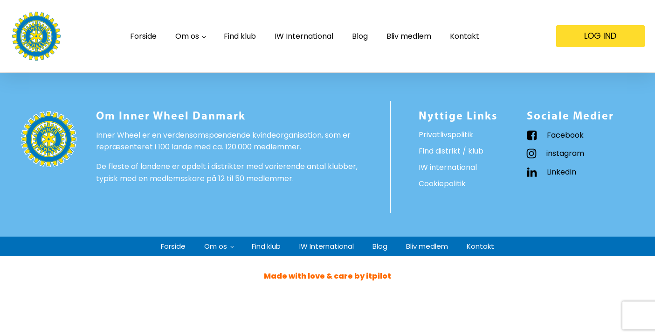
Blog (360, 36)
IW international (448, 167)
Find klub (240, 36)
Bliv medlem (408, 36)
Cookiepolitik (442, 183)
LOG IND (600, 36)
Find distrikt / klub (451, 151)
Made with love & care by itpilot (327, 276)
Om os (187, 36)
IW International (304, 36)
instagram (565, 153)
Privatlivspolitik (446, 134)
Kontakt (464, 36)
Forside (143, 36)
